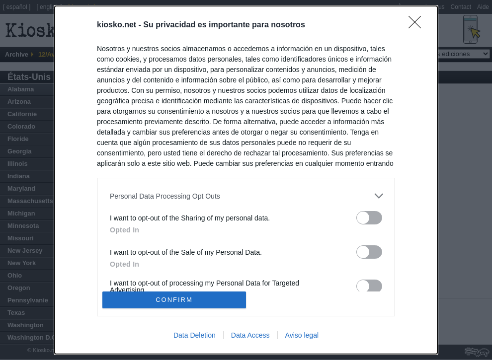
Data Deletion (194, 335)
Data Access (250, 335)
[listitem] (246, 196)
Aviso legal (302, 335)
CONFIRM (174, 299)
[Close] (418, 25)
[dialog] (246, 180)
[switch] (369, 217)
